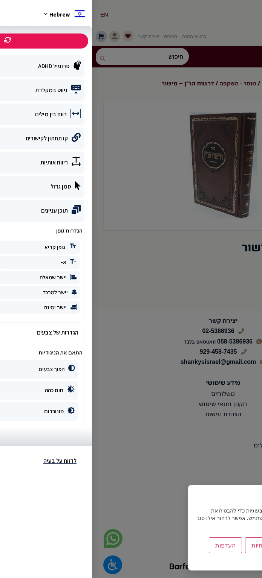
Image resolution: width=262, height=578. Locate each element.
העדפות (133, 545)
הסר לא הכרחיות (180, 545)
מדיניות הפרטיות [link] (230, 561)
